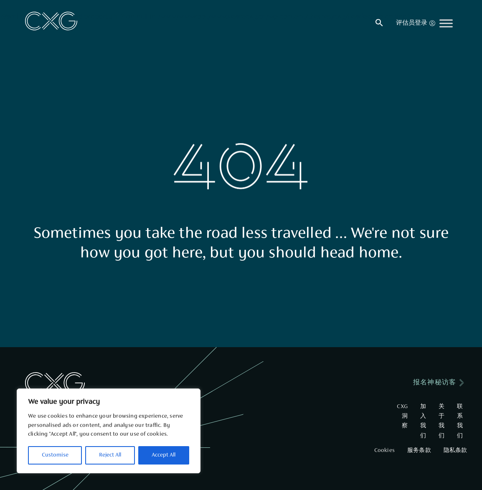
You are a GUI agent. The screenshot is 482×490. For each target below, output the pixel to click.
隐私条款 (455, 451)
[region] (108, 430)
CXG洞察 (402, 416)
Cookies (384, 451)
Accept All (163, 455)
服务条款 (419, 451)
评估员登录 (415, 23)
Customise (55, 455)
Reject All (110, 455)
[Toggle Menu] (446, 23)
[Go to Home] (51, 21)
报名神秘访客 (435, 382)
